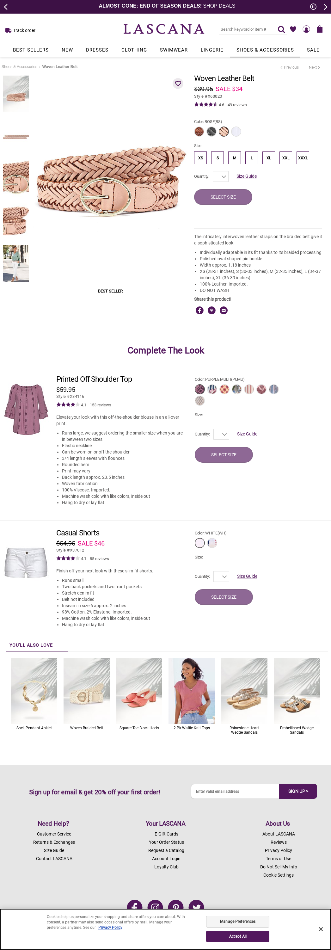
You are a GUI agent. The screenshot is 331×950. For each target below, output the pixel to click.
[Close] (321, 929)
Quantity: (201, 176)
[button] (178, 83)
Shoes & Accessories (19, 67)
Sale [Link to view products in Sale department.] (313, 50)
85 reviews (99, 558)
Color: (208, 121)
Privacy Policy (278, 850)
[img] (206, 105)
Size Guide (246, 176)
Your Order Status (166, 842)
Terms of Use (278, 858)
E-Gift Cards (166, 833)
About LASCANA (278, 833)
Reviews (279, 842)
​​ (70, 396)
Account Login (166, 858)
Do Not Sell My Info (278, 866)
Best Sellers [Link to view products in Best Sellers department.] (31, 50)
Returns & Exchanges (54, 842)
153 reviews (100, 405)
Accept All (238, 936)
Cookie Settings (278, 875)
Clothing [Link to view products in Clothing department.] (134, 50)
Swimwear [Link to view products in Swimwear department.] (174, 50)
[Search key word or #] (244, 29)
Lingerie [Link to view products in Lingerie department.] (212, 50)
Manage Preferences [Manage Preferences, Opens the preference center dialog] (237, 921)
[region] (165, 929)
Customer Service (54, 833)
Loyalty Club (166, 866)
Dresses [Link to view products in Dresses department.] (97, 50)
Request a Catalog (166, 850)
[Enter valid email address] (235, 791)
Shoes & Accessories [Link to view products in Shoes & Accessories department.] (265, 50)
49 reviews (237, 104)
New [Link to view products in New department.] (67, 50)
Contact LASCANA (54, 858)
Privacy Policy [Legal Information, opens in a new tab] (110, 927)
